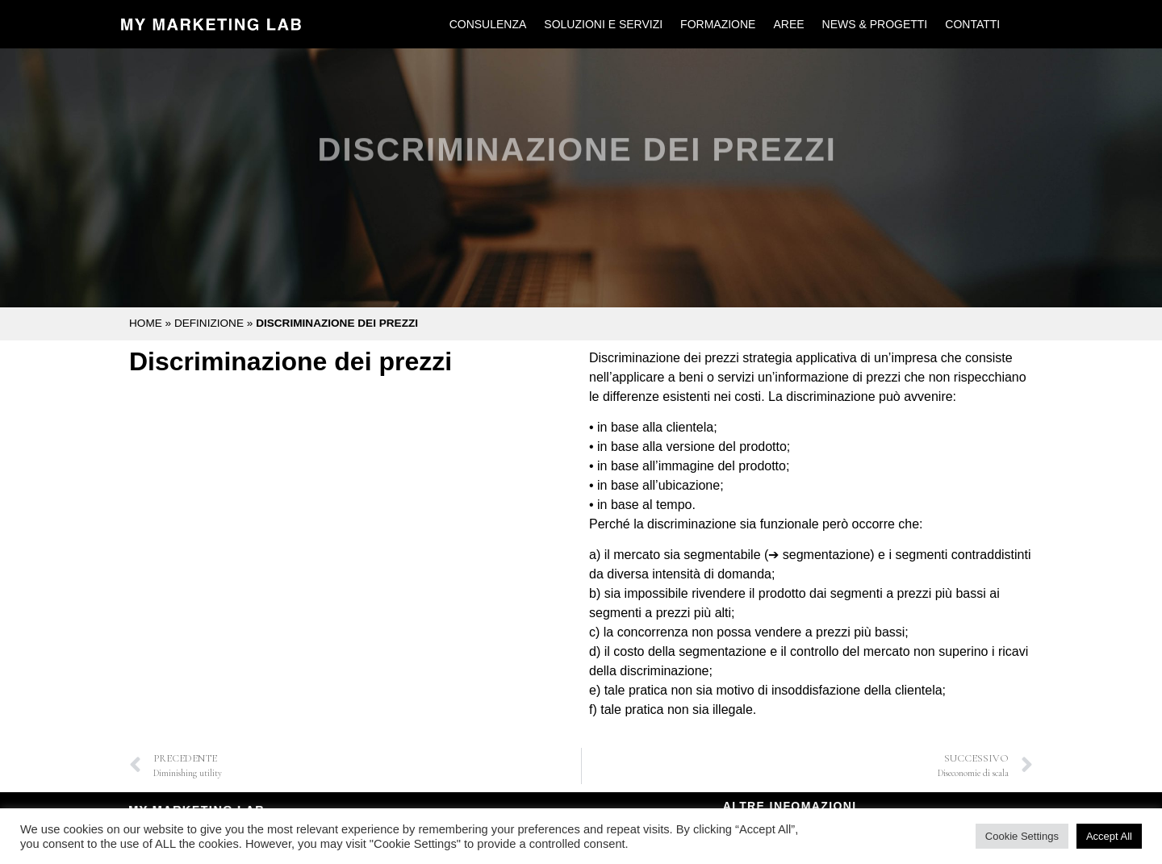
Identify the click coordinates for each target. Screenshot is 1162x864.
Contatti (972, 24)
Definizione (209, 323)
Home (145, 323)
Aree (788, 24)
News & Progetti (875, 24)
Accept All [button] (1109, 836)
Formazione (717, 24)
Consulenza (488, 24)
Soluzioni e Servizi (603, 24)
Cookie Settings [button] (1022, 836)
